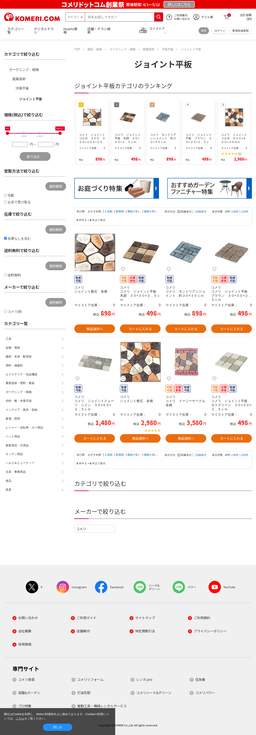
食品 (8, 480)
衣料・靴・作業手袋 (19, 400)
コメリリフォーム (90, 679)
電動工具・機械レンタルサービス (102, 705)
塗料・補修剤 (14, 365)
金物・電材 (13, 347)
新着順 (120, 211)
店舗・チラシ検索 (98, 30)
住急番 (200, 679)
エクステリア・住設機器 (21, 374)
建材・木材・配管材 (19, 356)
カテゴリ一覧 (15, 30)
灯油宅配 (83, 692)
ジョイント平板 (30, 99)
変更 (203, 30)
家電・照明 (13, 418)
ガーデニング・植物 (24, 69)
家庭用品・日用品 (17, 445)
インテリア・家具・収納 (21, 409)
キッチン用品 (14, 454)
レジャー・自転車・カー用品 (24, 427)
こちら (20, 718)
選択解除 (55, 186)
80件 (236, 211)
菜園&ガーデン (29, 692)
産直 (8, 489)
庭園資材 (19, 79)
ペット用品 (13, 436)
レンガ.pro (144, 679)
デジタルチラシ (44, 30)
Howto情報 (70, 30)
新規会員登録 (240, 30)
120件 (244, 211)
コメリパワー (205, 692)
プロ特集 (24, 705)
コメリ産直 (26, 679)
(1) (239, 153)
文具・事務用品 (16, 471)
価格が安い (134, 211)
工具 (8, 338)
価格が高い (150, 211)
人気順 (108, 211)
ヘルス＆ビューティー (20, 463)
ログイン (220, 30)
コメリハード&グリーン (153, 692)
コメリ (81, 528)
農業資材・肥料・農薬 (20, 383)
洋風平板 (22, 88)
